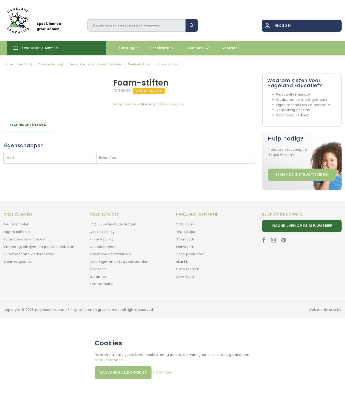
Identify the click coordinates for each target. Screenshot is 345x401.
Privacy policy (102, 239)
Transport (98, 269)
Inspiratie (163, 48)
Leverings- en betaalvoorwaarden (119, 261)
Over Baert (185, 276)
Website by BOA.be (325, 309)
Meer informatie (109, 360)
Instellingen (162, 372)
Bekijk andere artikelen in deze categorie (148, 104)
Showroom (185, 247)
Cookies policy (102, 231)
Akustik (182, 261)
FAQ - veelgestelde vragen (113, 224)
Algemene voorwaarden (110, 254)
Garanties (98, 276)
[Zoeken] (136, 25)
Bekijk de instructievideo (301, 174)
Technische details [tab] (28, 124)
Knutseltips (185, 231)
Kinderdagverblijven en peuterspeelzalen (38, 247)
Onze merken (187, 269)
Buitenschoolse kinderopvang (29, 254)
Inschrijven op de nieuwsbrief (302, 225)
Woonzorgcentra (18, 261)
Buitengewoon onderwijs (24, 239)
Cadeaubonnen (103, 247)
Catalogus (129, 48)
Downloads (185, 239)
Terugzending (101, 284)
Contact (229, 48)
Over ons (198, 48)
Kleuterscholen (16, 224)
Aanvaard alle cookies (123, 372)
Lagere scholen (16, 231)
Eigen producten (190, 254)
